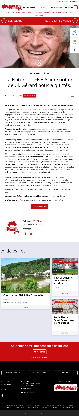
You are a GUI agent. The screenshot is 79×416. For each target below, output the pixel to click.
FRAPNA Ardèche (49, 405)
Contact (4, 387)
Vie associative (29, 96)
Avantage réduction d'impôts (39, 357)
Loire (40, 13)
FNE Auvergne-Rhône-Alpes (14, 405)
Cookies (55, 413)
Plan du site (5, 382)
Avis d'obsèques (39, 206)
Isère (36, 13)
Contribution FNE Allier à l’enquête (24, 295)
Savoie (71, 13)
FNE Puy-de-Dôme (33, 407)
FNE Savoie (55, 407)
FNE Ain (28, 405)
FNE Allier (37, 221)
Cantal (30, 13)
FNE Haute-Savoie (67, 407)
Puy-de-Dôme (57, 13)
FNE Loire (9, 407)
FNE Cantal (60, 405)
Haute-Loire (47, 13)
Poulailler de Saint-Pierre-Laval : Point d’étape (65, 320)
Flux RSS (4, 389)
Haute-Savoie (39, 15)
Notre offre (62, 1)
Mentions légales (39, 413)
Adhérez (39, 351)
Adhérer (74, 1)
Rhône (65, 13)
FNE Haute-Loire (20, 407)
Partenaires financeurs (13, 372)
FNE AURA (31, 413)
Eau (3, 288)
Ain (13, 13)
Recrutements (6, 384)
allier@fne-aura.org (29, 392)
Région (8, 13)
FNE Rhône (45, 407)
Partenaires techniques (39, 372)
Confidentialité (48, 413)
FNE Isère (70, 405)
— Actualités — (39, 73)
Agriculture (57, 310)
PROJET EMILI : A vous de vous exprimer (63, 280)
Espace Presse (66, 372)
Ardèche (24, 13)
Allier (18, 13)
